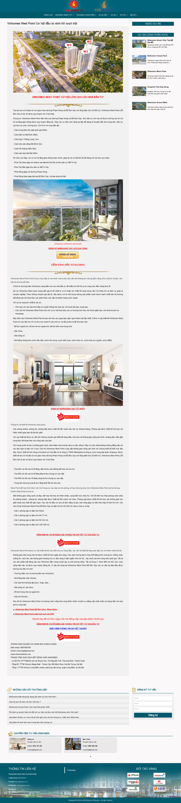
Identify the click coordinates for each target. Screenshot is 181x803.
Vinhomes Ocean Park (157, 56)
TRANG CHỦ (48, 15)
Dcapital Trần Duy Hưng (158, 87)
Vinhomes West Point (156, 71)
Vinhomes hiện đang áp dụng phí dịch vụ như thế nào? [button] (32, 697)
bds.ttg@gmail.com (21, 782)
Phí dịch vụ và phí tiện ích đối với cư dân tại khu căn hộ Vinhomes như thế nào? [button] (43, 712)
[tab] (68, 697)
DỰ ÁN (114, 15)
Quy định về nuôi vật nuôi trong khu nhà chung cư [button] (30, 722)
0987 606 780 (92, 746)
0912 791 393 (37, 746)
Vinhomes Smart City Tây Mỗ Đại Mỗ (160, 41)
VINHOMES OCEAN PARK (86, 15)
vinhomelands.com (23, 785)
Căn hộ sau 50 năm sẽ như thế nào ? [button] (25, 702)
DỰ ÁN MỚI (104, 15)
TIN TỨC (124, 15)
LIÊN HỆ (133, 15)
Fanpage (71, 770)
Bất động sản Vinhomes (91, 800)
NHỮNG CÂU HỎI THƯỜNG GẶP (30, 689)
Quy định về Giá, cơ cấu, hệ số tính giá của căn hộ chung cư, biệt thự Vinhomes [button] (44, 717)
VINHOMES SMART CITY (64, 15)
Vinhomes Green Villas (157, 102)
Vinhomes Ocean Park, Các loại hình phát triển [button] (29, 707)
